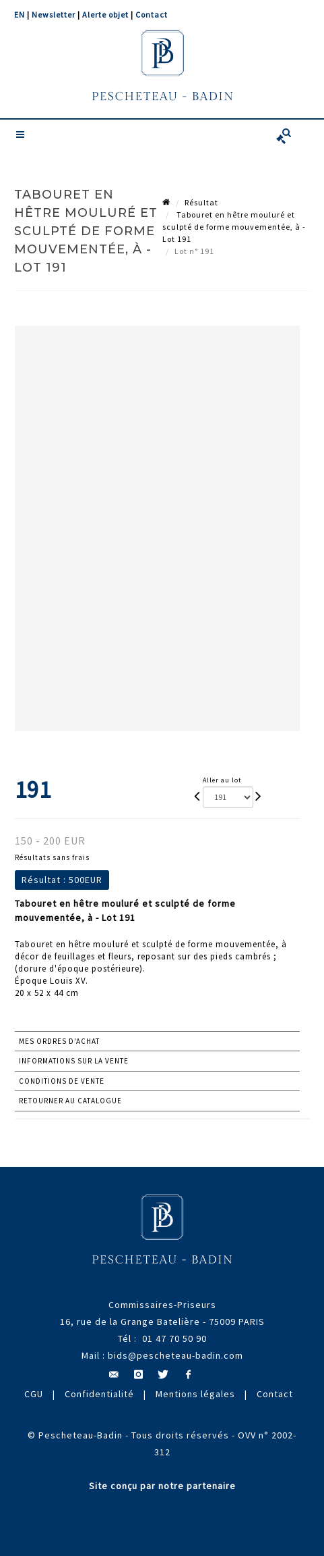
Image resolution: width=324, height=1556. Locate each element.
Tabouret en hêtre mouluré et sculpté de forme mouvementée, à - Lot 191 (234, 226)
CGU (33, 1394)
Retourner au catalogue (70, 1100)
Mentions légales (195, 1394)
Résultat (201, 202)
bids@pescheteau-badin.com (175, 1355)
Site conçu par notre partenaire (162, 1486)
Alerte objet (105, 14)
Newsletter (53, 14)
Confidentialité (99, 1394)
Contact (151, 14)
